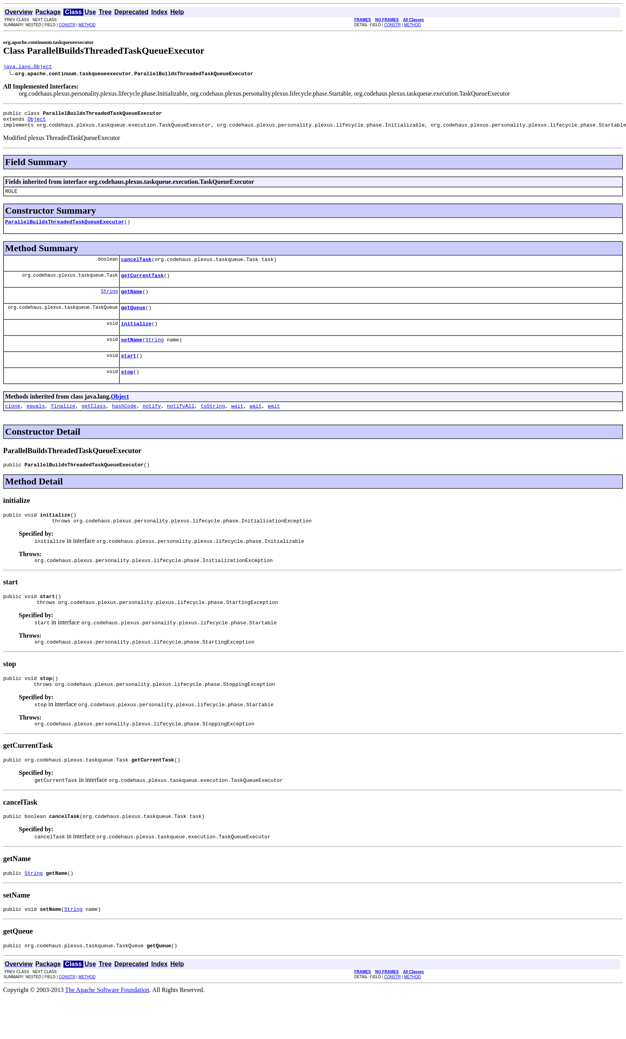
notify (152, 423)
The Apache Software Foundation (107, 1025)
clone (12, 423)
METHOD (87, 25)
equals (36, 423)
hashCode (124, 423)
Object (36, 122)
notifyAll (181, 423)
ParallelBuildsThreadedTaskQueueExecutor (64, 228)
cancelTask (136, 267)
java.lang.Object (27, 67)
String (109, 301)
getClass (93, 423)
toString (212, 423)
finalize (63, 423)
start (128, 370)
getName (132, 301)
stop (127, 388)
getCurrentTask (142, 284)
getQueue (133, 319)
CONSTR (67, 25)
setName (132, 353)
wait (237, 423)
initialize (136, 336)
